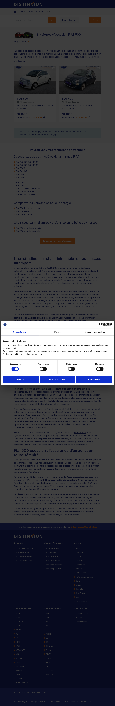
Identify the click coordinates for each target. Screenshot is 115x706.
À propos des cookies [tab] (95, 332)
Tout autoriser (94, 379)
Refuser (20, 379)
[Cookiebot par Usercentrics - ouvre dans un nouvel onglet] (101, 324)
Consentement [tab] (19, 332)
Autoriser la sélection (57, 379)
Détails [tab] (57, 332)
